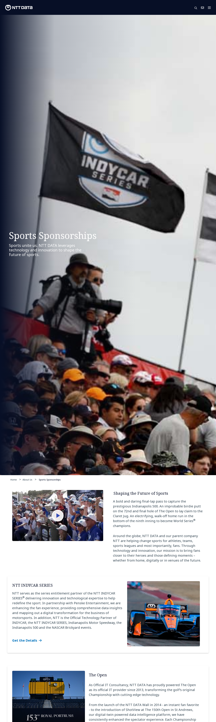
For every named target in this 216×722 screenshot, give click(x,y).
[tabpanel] (108, 245)
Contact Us (202, 7)
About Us (27, 479)
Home (13, 479)
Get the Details (24, 640)
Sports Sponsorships (50, 479)
